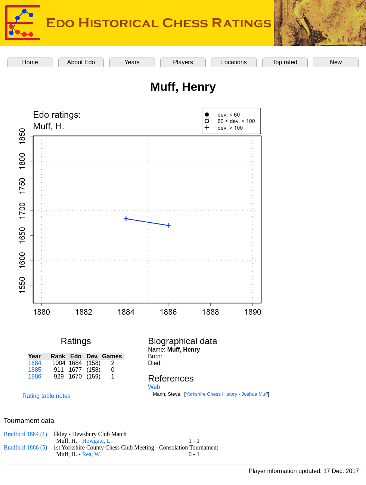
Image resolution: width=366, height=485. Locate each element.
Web (154, 387)
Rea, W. (91, 454)
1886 (34, 376)
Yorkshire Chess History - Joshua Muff (227, 394)
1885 (34, 370)
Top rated (285, 62)
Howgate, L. (97, 441)
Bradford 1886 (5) (25, 447)
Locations (234, 62)
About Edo (81, 62)
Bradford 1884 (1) (25, 434)
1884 (34, 363)
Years (131, 62)
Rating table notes (46, 396)
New (336, 62)
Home (30, 62)
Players (183, 62)
